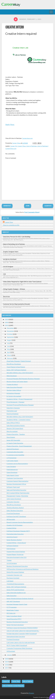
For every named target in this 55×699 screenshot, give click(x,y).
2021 (6, 325)
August (9, 340)
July (8, 343)
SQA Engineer (11, 549)
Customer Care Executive (15, 478)
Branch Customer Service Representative (20, 522)
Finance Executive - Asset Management (19, 446)
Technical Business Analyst (15, 507)
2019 (6, 662)
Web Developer (12, 376)
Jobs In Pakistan (31, 146)
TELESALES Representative (15, 584)
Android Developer (13, 449)
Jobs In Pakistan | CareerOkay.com (13, 685)
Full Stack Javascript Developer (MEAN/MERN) (22, 628)
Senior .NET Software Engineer (16, 370)
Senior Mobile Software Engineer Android (20, 598)
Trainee (9, 560)
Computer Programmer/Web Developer (19, 648)
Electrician (6, 296)
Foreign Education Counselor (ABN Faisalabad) (22, 634)
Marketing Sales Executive (15, 534)
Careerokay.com (27, 138)
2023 (6, 319)
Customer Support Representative (17, 481)
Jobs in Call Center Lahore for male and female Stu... (23, 631)
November (10, 331)
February (10, 358)
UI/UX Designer (8, 266)
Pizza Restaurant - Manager (15, 402)
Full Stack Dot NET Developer (16, 516)
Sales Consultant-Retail (14, 616)
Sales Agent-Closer (13, 475)
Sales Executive (11, 595)
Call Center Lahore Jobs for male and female (21, 642)
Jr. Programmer (11, 458)
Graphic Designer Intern (10, 251)
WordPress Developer (14, 364)
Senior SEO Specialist (13, 440)
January (9, 655)
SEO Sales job (11, 613)
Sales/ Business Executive (15, 510)
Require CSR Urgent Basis (15, 428)
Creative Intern (14, 27)
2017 (6, 668)
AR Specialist (11, 519)
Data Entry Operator (13, 408)
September (10, 337)
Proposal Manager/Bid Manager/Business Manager (23, 378)
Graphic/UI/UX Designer (15, 525)
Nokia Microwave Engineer (15, 572)
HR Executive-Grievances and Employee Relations (22, 569)
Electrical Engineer (13, 414)
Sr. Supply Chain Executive (15, 443)
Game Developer (12, 472)
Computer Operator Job (14, 575)
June (8, 346)
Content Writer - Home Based (16, 543)
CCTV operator (12, 607)
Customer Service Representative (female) (16, 304)
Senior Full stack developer (15, 625)
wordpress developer (9, 259)
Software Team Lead (13, 487)
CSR (4, 274)
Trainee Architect (12, 384)
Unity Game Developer (14, 499)
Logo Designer (11, 466)
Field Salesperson (12, 469)
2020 (6, 659)
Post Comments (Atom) (31, 212)
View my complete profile (11, 225)
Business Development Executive (17, 566)
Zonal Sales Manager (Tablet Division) (19, 361)
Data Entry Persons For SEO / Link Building (16, 237)
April (8, 352)
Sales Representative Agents (16, 425)
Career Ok (13, 146)
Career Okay (22, 146)
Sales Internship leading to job (16, 592)
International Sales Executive (16, 636)
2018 (6, 665)
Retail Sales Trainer (13, 610)
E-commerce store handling (15, 455)
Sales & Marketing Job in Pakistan (14, 244)
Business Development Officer (16, 484)
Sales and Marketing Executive (16, 490)
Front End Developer (13, 513)
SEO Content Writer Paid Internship (18, 493)
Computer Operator (13, 502)
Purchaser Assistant (13, 578)
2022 (6, 322)
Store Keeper (11, 437)
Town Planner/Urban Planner (16, 367)
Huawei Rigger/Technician (15, 554)
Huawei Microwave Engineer (16, 551)
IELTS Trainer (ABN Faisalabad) (17, 645)
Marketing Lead (12, 411)
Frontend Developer (13, 639)
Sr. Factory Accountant (14, 396)
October (10, 334)
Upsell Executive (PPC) (14, 619)
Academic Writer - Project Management (19, 399)
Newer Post (7, 206)
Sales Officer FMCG (13, 422)
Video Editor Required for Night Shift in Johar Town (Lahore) (22, 281)
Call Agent (10, 581)
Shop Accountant (12, 431)
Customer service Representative (17, 463)
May (8, 349)
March (9, 355)
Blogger (31, 693)
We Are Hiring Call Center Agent (17, 381)
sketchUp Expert (12, 537)
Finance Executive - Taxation (16, 434)
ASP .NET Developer (13, 601)
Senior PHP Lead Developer (15, 590)
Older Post (48, 206)
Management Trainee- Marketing (17, 496)
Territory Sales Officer (14, 390)
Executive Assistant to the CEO (16, 557)
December (10, 328)
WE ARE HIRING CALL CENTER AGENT (20, 373)
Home (27, 206)
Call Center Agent (12, 461)
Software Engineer (12, 546)
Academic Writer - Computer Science (18, 419)
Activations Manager (13, 393)
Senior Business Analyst (14, 540)
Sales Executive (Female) (14, 387)
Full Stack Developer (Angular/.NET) (18, 531)
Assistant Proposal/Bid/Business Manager (20, 405)
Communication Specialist (15, 452)
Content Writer (11, 528)
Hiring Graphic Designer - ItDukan (14, 289)
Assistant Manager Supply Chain (17, 604)
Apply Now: (10, 124)
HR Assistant (11, 651)
